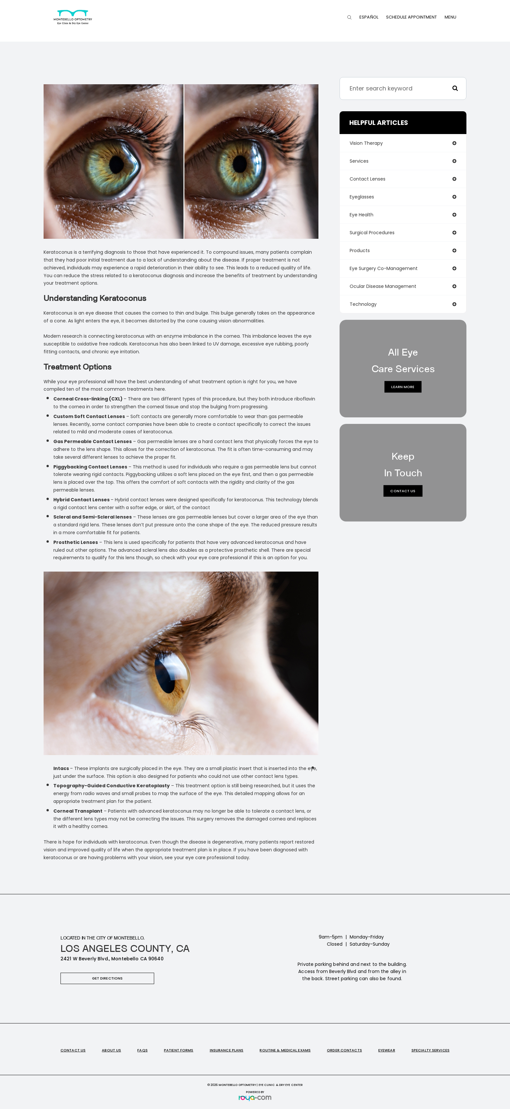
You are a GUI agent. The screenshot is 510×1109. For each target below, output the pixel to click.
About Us (111, 1050)
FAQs (142, 1050)
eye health (361, 214)
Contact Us (402, 490)
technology (363, 304)
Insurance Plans (227, 1050)
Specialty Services (430, 1050)
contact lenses (367, 179)
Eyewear (386, 1050)
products (360, 250)
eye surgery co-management (384, 268)
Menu (450, 17)
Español (368, 17)
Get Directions (107, 978)
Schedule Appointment (411, 17)
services (359, 161)
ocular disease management (383, 286)
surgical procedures (372, 232)
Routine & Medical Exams (285, 1050)
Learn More (402, 386)
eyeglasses (362, 197)
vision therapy (366, 143)
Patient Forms (178, 1050)
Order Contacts (344, 1050)
